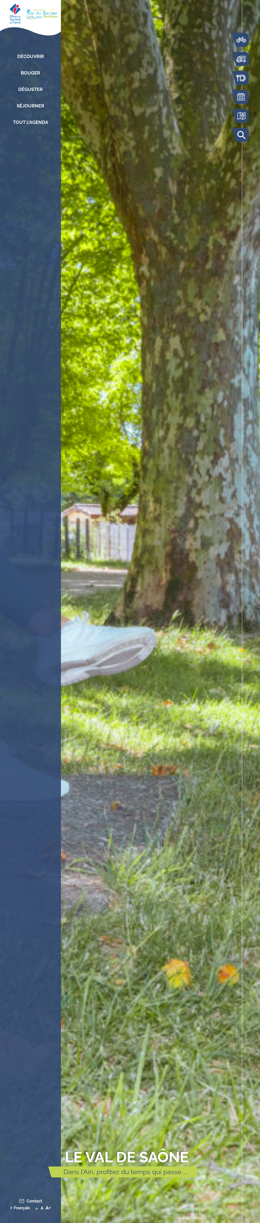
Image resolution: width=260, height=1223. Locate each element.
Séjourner (30, 105)
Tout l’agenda (30, 122)
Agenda (241, 97)
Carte (241, 116)
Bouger (30, 72)
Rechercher (241, 135)
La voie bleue (241, 40)
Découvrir (30, 56)
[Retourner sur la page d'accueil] (30, 12)
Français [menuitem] (22, 1208)
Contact (34, 1201)
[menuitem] (22, 1208)
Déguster (30, 89)
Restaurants (241, 78)
